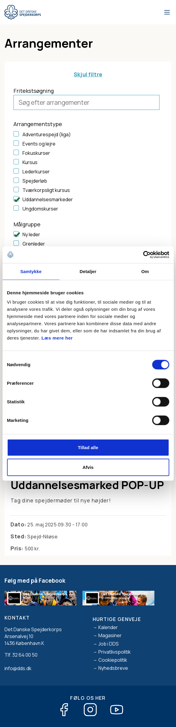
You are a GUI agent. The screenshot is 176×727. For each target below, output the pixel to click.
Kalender (108, 627)
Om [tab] (145, 271)
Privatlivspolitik (114, 652)
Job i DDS (108, 643)
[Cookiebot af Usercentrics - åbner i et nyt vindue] (143, 255)
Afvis (88, 466)
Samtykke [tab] (31, 271)
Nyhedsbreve (113, 668)
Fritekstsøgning (33, 90)
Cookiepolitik (112, 660)
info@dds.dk (17, 668)
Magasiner (110, 635)
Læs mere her (57, 337)
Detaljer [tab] (88, 271)
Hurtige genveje (117, 619)
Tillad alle (88, 447)
